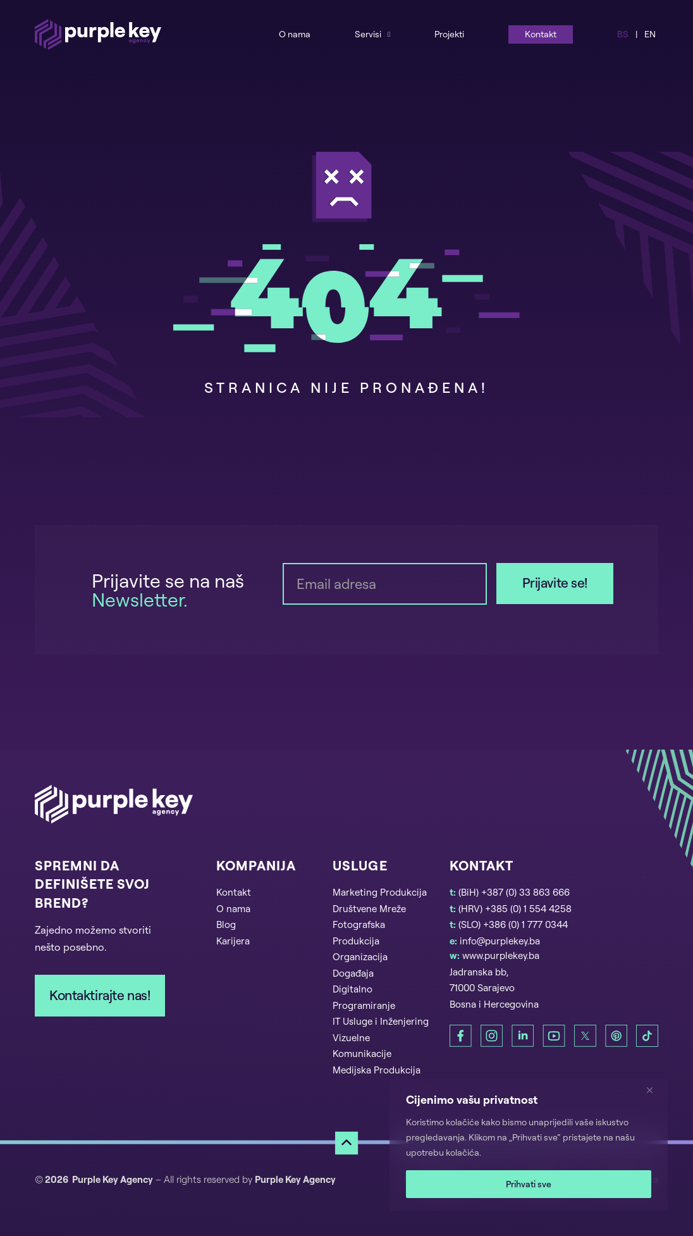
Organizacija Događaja (360, 965)
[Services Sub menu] (389, 34)
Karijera (233, 941)
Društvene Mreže (369, 909)
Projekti (449, 33)
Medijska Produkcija (376, 1070)
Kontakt (540, 33)
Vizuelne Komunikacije (362, 1046)
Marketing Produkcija (380, 892)
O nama (294, 33)
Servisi (368, 33)
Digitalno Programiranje (364, 997)
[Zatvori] (654, 1089)
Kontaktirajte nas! (99, 995)
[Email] (385, 584)
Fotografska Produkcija (359, 932)
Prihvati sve (528, 1183)
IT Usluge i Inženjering (381, 1021)
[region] (528, 1145)
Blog (226, 924)
